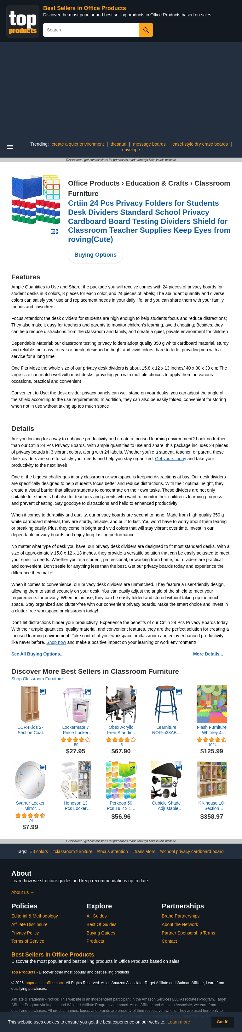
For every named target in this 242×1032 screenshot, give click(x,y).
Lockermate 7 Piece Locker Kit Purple (75, 730)
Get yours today (170, 458)
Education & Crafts (157, 183)
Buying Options (95, 255)
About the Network (180, 924)
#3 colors (39, 851)
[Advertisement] (121, 89)
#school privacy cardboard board (192, 851)
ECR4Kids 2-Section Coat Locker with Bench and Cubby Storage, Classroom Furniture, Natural (30, 730)
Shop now (56, 642)
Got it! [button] (222, 1022)
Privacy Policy (25, 932)
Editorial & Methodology (34, 915)
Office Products (94, 183)
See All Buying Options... (37, 653)
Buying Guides (101, 932)
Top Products (24, 972)
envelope (131, 149)
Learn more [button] (179, 1021)
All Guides (97, 915)
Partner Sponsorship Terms (188, 932)
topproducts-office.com (44, 983)
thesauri (118, 144)
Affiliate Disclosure (29, 924)
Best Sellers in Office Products (84, 8)
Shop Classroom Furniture (37, 678)
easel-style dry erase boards (200, 144)
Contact (169, 941)
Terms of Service (27, 941)
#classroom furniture (72, 851)
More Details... (208, 653)
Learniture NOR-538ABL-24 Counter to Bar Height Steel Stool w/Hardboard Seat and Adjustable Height (166, 730)
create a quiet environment (78, 144)
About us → (22, 892)
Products (95, 941)
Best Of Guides (102, 924)
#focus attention (112, 851)
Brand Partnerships (180, 915)
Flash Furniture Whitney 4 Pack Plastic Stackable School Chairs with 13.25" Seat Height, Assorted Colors (212, 730)
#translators (143, 851)
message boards (149, 144)
